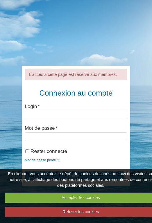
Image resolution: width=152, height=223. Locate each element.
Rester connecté (46, 151)
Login (31, 106)
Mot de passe (40, 128)
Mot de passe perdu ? (42, 160)
